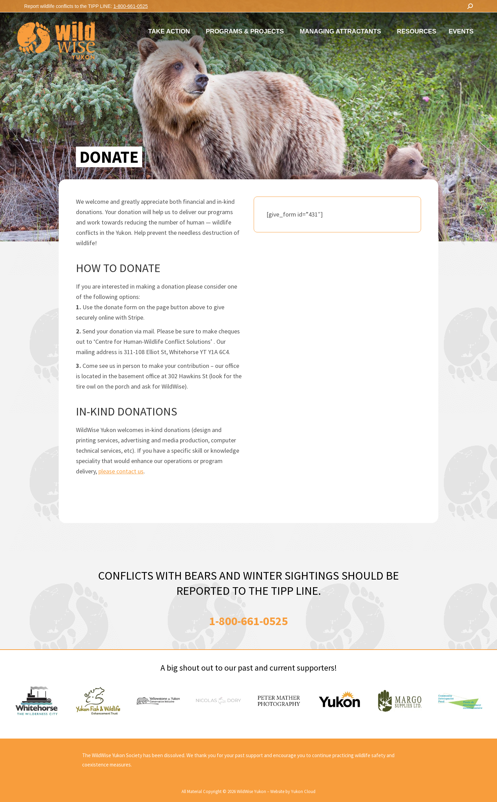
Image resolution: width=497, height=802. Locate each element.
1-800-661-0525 (131, 6)
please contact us (121, 471)
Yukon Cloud (303, 791)
